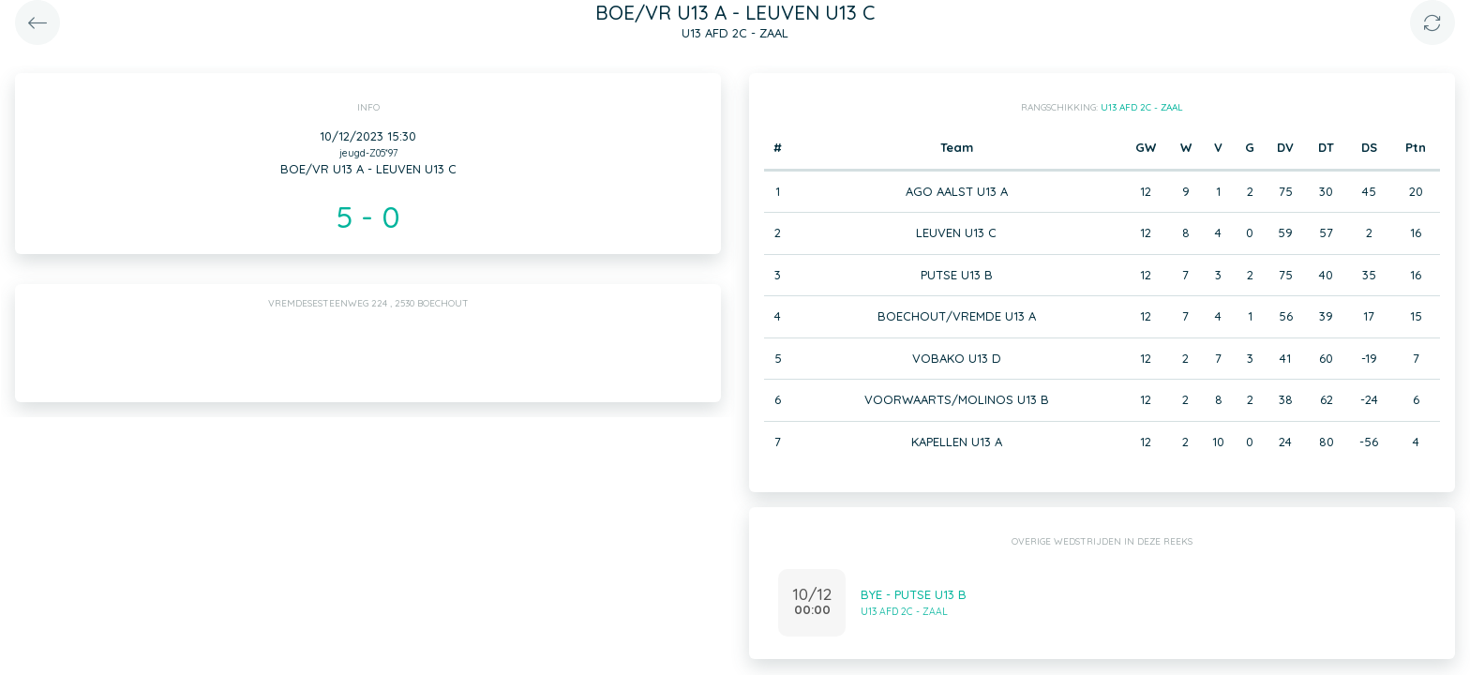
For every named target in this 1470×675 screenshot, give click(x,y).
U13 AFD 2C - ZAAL (1142, 107)
